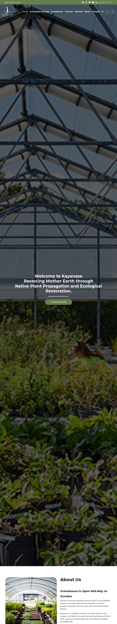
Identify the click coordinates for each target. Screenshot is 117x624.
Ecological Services (39, 12)
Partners (79, 12)
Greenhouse (57, 12)
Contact (96, 12)
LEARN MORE (58, 302)
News (87, 12)
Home (25, 11)
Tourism (69, 12)
